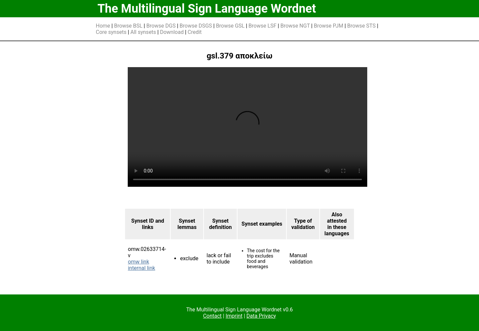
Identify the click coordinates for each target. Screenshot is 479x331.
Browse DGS (161, 26)
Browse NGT (295, 26)
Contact (212, 316)
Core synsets (111, 32)
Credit (195, 32)
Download (172, 32)
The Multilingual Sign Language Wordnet (206, 9)
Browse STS (361, 26)
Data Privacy (261, 316)
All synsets (143, 32)
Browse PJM (328, 26)
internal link (141, 268)
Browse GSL (230, 26)
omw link (138, 262)
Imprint (234, 316)
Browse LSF (262, 26)
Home (103, 26)
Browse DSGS (196, 26)
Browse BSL (128, 26)
